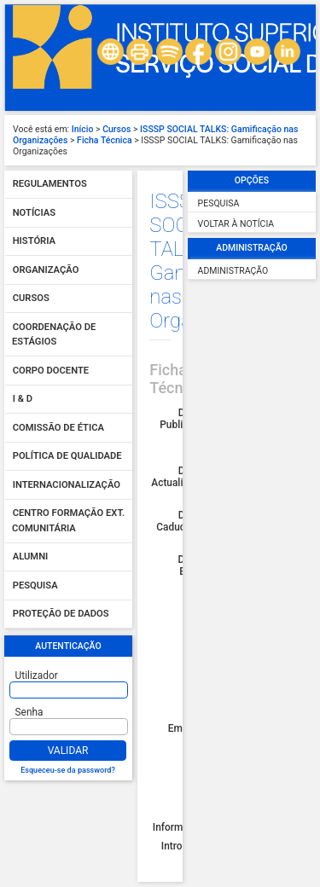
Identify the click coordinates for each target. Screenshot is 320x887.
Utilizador (36, 675)
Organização (46, 269)
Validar (68, 751)
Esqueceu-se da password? (67, 770)
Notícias (34, 212)
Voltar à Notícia (236, 223)
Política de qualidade (67, 456)
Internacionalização (66, 484)
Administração (233, 270)
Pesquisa (35, 585)
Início (83, 129)
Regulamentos (50, 184)
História (34, 241)
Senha (29, 712)
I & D (22, 399)
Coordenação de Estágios (54, 335)
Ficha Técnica (104, 140)
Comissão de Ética (58, 427)
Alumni (31, 557)
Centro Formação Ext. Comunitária (68, 521)
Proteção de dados (61, 614)
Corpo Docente (51, 370)
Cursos (116, 129)
